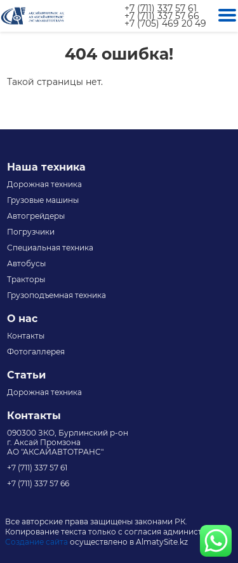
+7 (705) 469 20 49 (165, 23)
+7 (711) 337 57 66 (161, 16)
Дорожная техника (44, 184)
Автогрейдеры (36, 216)
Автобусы (26, 263)
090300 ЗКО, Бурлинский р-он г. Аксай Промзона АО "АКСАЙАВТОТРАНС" (67, 442)
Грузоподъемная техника (56, 295)
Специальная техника (50, 247)
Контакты (25, 335)
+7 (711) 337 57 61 (160, 8)
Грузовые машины (43, 200)
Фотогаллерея (36, 351)
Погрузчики (31, 231)
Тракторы (26, 279)
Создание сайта (36, 542)
